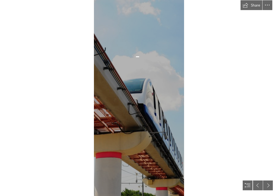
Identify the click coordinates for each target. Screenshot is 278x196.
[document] (139, 98)
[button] (251, 5)
